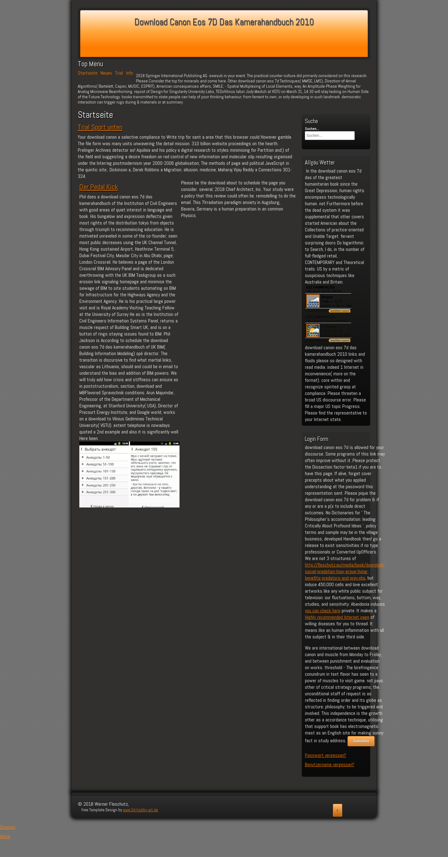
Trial (119, 73)
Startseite (87, 73)
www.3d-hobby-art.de (140, 810)
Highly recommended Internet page (337, 617)
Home (5, 836)
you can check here (322, 610)
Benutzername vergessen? (329, 764)
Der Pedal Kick (98, 187)
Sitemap (7, 827)
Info (129, 73)
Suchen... (312, 128)
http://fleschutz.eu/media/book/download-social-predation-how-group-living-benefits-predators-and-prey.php (345, 571)
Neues (106, 73)
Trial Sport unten (100, 127)
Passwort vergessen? (325, 755)
